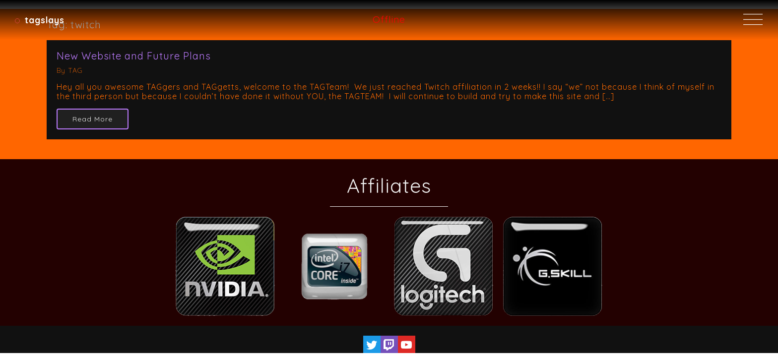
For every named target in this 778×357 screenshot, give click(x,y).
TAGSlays (45, 19)
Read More (92, 119)
